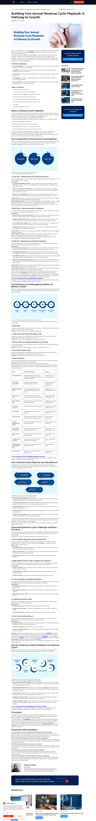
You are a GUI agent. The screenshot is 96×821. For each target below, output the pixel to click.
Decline (19, 816)
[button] (22, 2)
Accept (8, 816)
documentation (41, 543)
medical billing (46, 687)
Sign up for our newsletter (61, 778)
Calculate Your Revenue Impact (73, 115)
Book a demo (73, 59)
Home (12, 9)
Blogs (16, 9)
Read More (39, 817)
